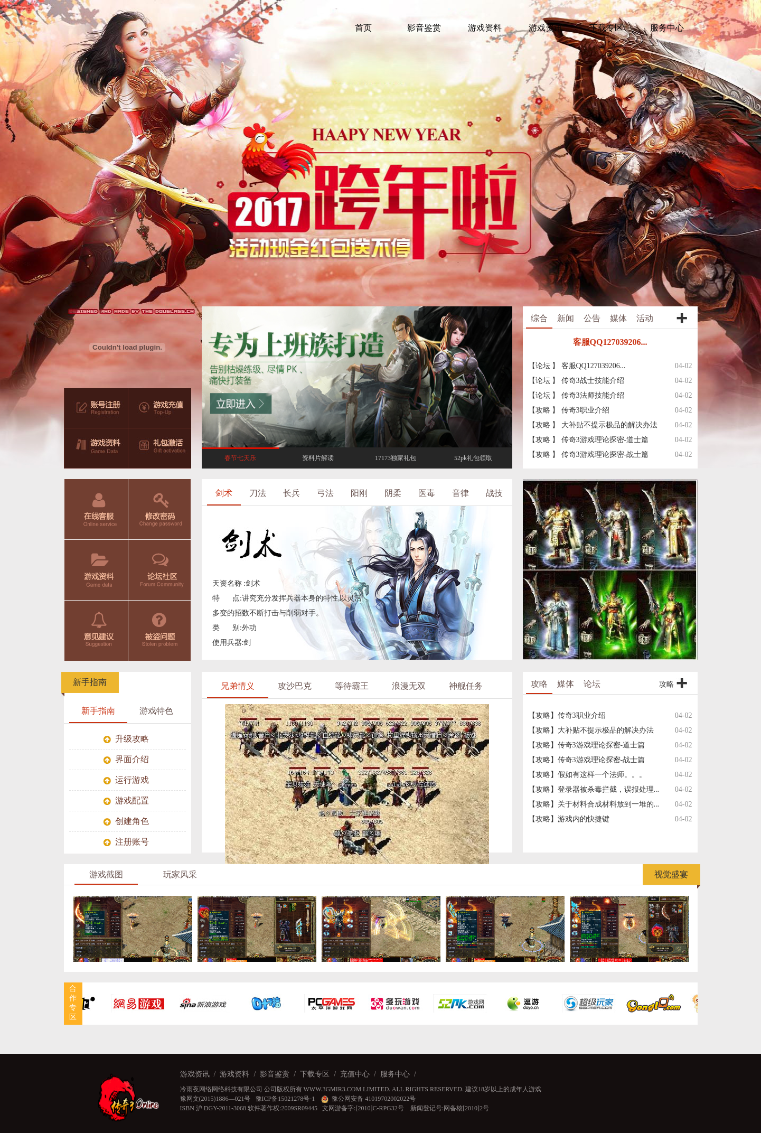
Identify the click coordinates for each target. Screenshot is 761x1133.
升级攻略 (126, 738)
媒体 (618, 318)
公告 (592, 318)
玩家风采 (180, 874)
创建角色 (126, 821)
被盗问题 (160, 631)
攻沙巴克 (295, 685)
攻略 (539, 683)
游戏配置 (126, 800)
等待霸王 (352, 685)
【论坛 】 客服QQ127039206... (577, 366)
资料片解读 (318, 458)
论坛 (592, 683)
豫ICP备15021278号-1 (286, 1098)
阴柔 (392, 493)
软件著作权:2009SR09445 (282, 1108)
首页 (363, 27)
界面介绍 (126, 759)
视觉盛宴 (671, 874)
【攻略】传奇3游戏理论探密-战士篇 (586, 760)
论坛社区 (160, 570)
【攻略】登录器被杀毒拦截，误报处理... (594, 789)
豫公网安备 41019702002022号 (368, 1098)
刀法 (257, 493)
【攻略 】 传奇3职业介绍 (568, 410)
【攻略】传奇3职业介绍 (567, 715)
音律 (460, 493)
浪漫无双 (409, 685)
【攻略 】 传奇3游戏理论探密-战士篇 (588, 454)
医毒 (426, 493)
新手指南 (90, 682)
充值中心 (355, 1074)
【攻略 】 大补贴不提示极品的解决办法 (592, 425)
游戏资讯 (195, 1074)
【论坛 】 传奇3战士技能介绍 (576, 381)
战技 (494, 493)
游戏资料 (96, 570)
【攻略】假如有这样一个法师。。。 (587, 775)
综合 (539, 318)
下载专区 (315, 1074)
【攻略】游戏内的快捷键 (568, 819)
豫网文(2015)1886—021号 (215, 1098)
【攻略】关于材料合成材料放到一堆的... (594, 804)
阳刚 (359, 493)
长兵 (291, 493)
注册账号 (126, 841)
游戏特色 (156, 710)
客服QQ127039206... (610, 342)
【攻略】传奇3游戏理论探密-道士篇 (586, 745)
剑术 (223, 493)
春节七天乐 (240, 458)
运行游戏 (126, 779)
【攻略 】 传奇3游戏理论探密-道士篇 (588, 440)
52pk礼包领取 (473, 458)
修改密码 (160, 509)
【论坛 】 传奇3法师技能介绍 (576, 395)
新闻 (565, 318)
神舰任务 (466, 685)
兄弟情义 (238, 685)
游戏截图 (106, 874)
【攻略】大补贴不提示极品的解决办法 (591, 730)
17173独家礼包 (395, 458)
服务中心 (395, 1074)
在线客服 (96, 509)
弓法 (325, 493)
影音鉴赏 (274, 1074)
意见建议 (96, 631)
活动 (644, 318)
